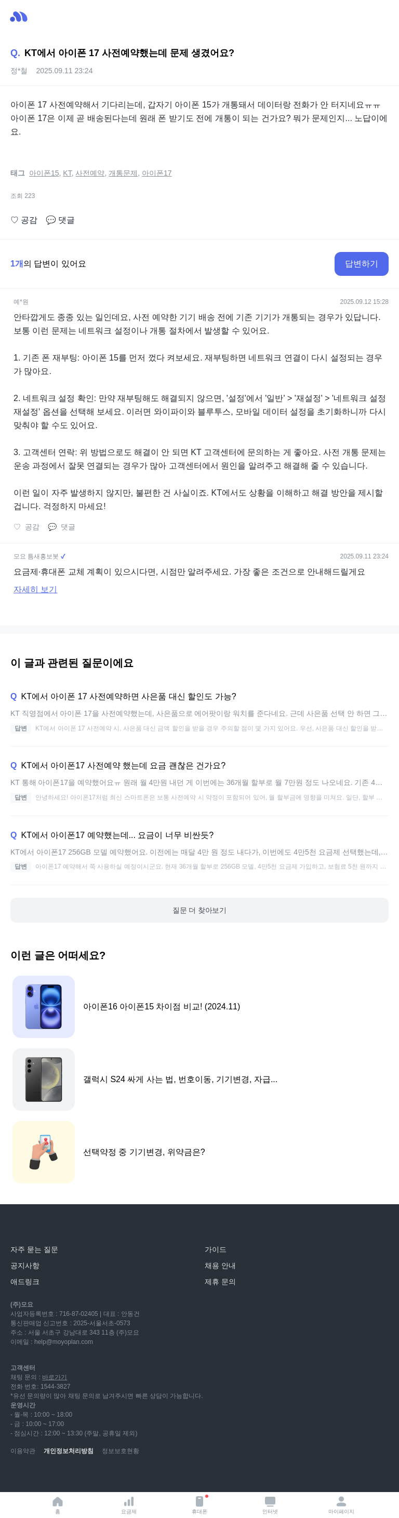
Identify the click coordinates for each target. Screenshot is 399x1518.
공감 (23, 220)
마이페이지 (341, 1504)
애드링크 (24, 1281)
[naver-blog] (41, 1476)
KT (67, 173)
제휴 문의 (220, 1281)
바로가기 (54, 1377)
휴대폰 (200, 1504)
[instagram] (64, 1476)
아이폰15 (44, 173)
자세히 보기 (35, 589)
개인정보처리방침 (69, 1451)
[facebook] (87, 1476)
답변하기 (361, 263)
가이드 (216, 1249)
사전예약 (89, 173)
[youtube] (18, 1476)
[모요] (33, 1226)
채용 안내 (220, 1265)
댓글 (60, 220)
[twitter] (110, 1476)
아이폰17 (157, 173)
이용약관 (22, 1451)
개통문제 (123, 173)
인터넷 (270, 1504)
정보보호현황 (120, 1451)
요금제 (129, 1504)
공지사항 (24, 1265)
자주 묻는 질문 (34, 1249)
